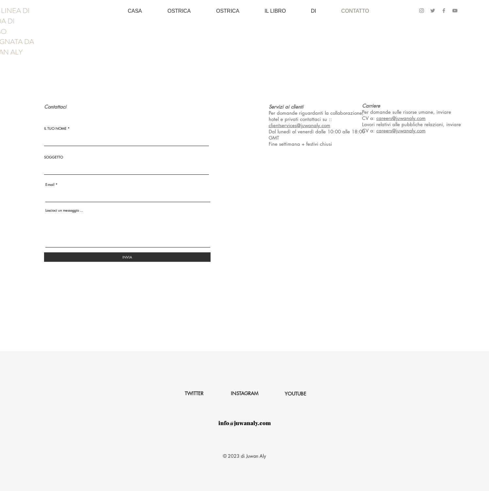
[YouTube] (455, 10)
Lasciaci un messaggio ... (64, 210)
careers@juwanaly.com (401, 118)
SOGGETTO (53, 157)
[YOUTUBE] (295, 394)
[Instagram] (421, 10)
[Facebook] (444, 10)
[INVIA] (127, 257)
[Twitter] (433, 10)
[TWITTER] (194, 393)
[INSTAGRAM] (244, 393)
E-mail (50, 184)
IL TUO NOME (55, 128)
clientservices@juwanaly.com (299, 125)
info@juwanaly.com (244, 422)
